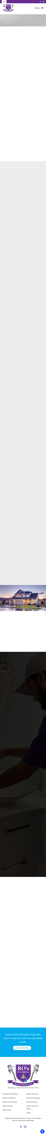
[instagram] (43, 1)
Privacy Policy (31, 1118)
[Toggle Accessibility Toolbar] (42, 1131)
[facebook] (40, 1)
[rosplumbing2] (8, 5)
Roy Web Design (29, 1120)
